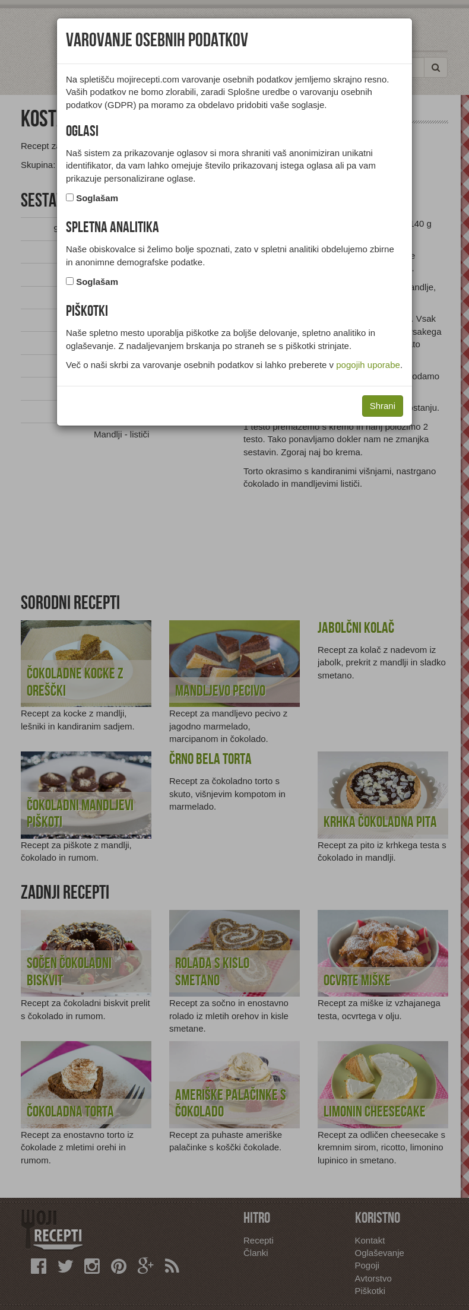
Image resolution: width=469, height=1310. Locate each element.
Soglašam (97, 198)
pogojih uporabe (368, 365)
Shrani (382, 406)
